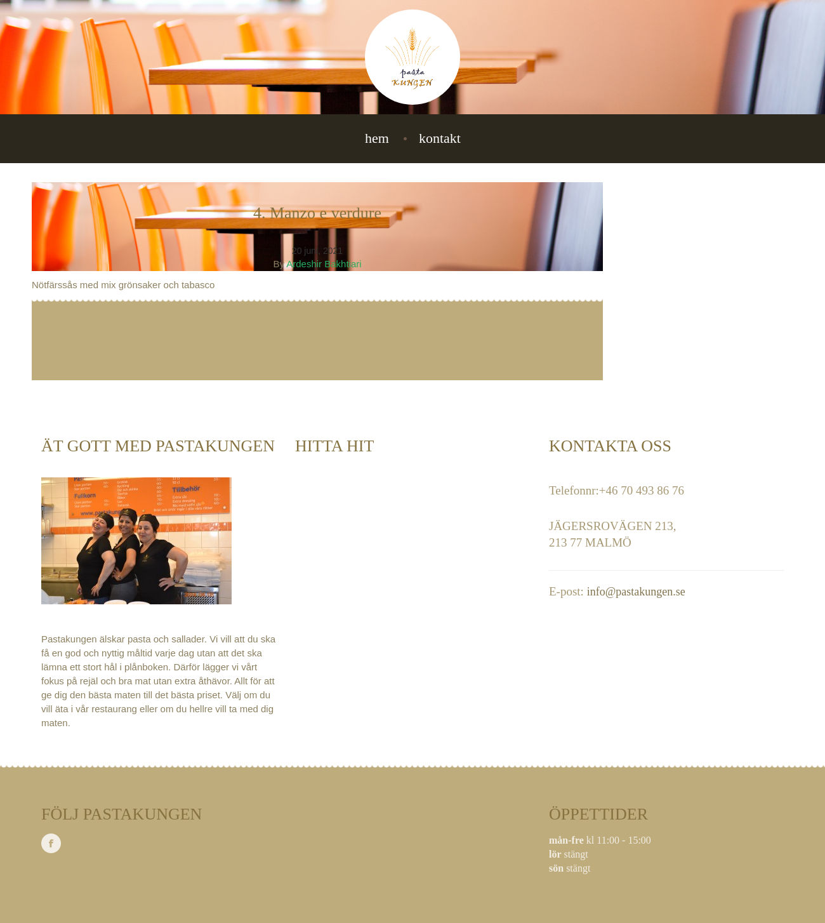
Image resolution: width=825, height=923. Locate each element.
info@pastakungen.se (636, 591)
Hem (377, 138)
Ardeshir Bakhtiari (323, 263)
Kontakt (440, 138)
